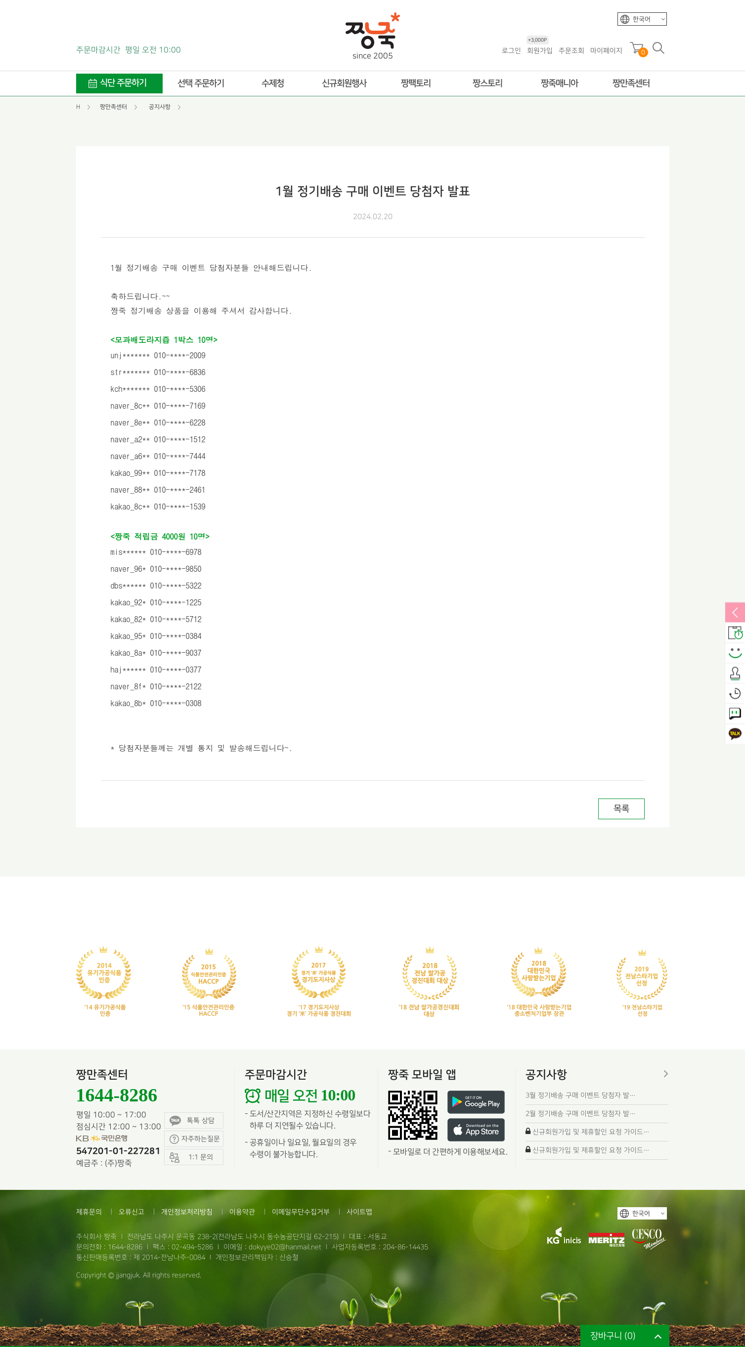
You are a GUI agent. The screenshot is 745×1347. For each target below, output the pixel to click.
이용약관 (242, 1212)
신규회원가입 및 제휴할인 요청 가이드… (591, 1132)
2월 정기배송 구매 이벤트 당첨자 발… (581, 1113)
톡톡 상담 (192, 1121)
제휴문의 (89, 1212)
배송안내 (735, 633)
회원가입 (539, 50)
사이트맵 (359, 1212)
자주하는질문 (195, 1139)
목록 (621, 808)
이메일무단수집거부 (301, 1212)
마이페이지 (606, 50)
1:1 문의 (735, 714)
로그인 (511, 50)
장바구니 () (613, 1336)
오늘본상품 (735, 694)
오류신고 (131, 1212)
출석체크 (735, 674)
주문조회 (571, 50)
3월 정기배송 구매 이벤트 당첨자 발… (581, 1095)
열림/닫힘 (735, 613)
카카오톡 (735, 734)
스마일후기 (735, 653)
